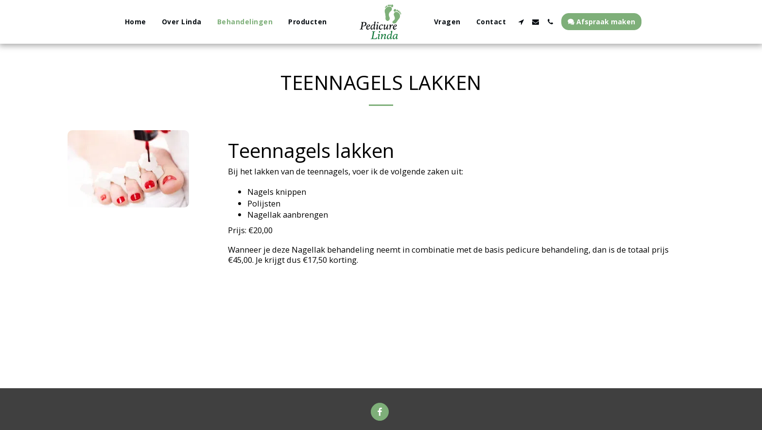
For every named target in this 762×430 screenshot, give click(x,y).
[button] (521, 21)
